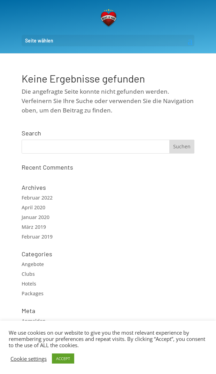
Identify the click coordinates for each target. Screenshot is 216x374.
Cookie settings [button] (28, 359)
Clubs (28, 274)
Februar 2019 (37, 236)
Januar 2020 (35, 217)
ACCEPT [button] (63, 358)
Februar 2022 (37, 197)
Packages (33, 293)
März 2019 (34, 227)
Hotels (29, 283)
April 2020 (33, 207)
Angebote (33, 264)
